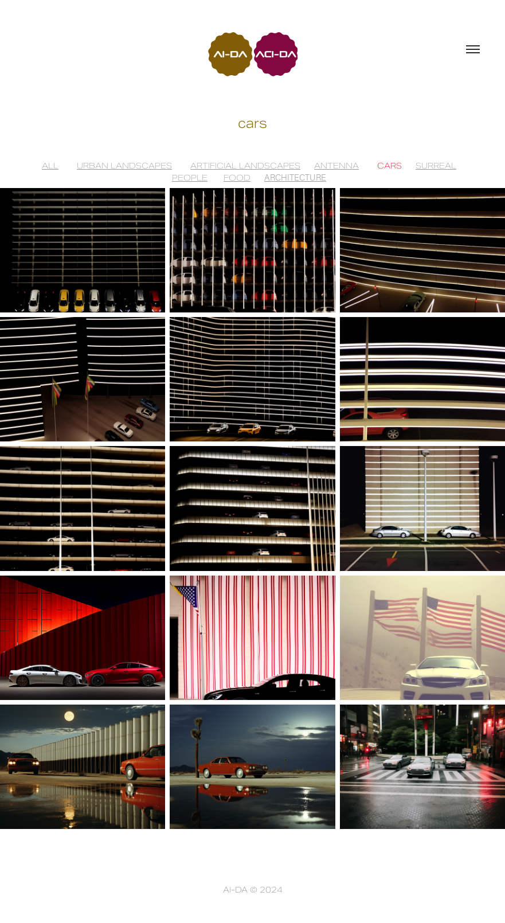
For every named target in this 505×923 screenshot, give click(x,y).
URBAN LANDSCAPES (124, 166)
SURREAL (436, 166)
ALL (50, 166)
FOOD (237, 178)
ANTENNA (336, 166)
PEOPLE (190, 178)
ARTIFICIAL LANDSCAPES (245, 166)
